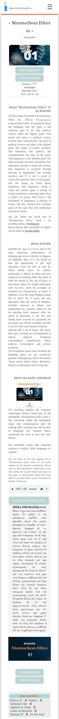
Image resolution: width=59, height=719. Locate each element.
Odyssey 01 (17, 714)
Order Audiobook (29, 70)
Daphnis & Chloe (21, 707)
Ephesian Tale (19, 704)
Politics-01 (17, 700)
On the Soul (37, 714)
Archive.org (33, 223)
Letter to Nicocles (22, 711)
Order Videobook (29, 78)
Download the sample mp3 (28, 500)
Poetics (33, 700)
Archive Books (32, 230)
